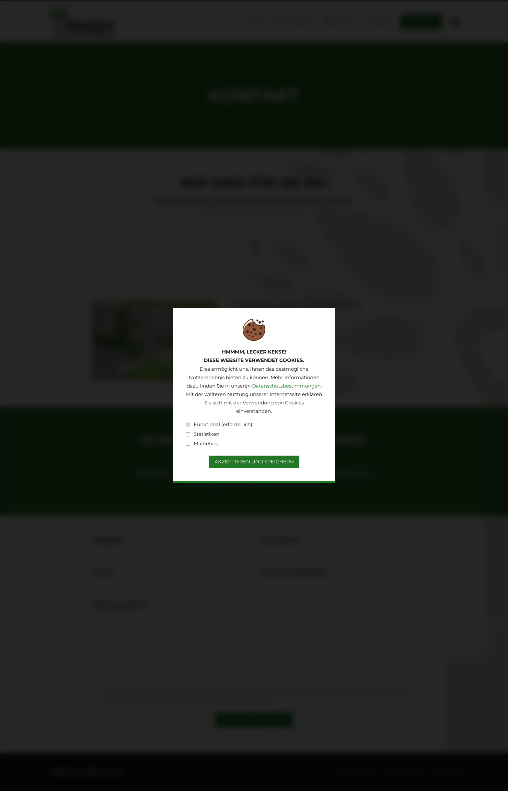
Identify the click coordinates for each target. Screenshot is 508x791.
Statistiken (202, 434)
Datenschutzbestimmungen (286, 386)
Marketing (202, 444)
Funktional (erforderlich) (219, 424)
